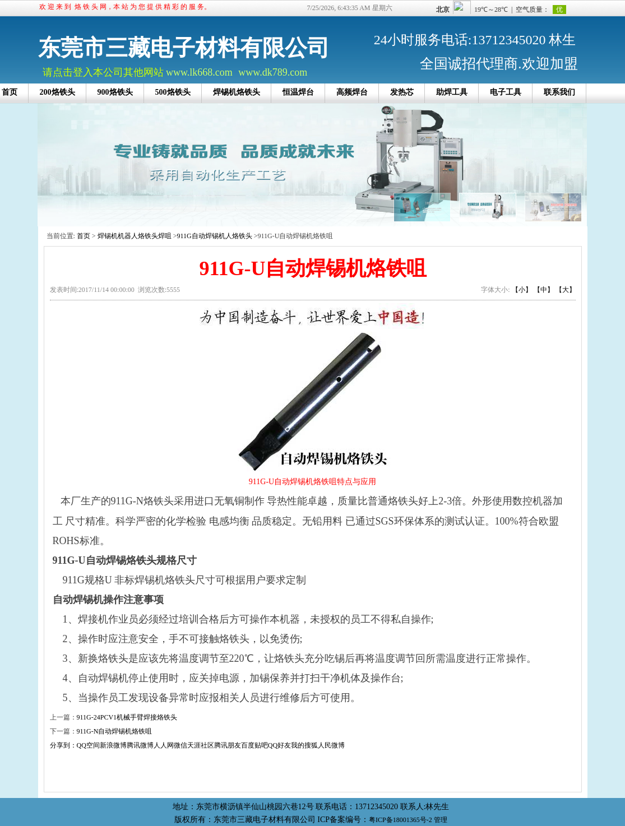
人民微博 (331, 745)
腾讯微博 (140, 745)
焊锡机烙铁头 (236, 92)
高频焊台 (352, 92)
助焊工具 (451, 92)
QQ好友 (279, 745)
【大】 (565, 290)
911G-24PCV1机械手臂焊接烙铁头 (127, 717)
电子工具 (505, 92)
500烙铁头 (173, 92)
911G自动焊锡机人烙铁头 (214, 236)
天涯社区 (200, 745)
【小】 (522, 290)
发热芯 (402, 92)
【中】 (544, 290)
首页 (83, 236)
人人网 (164, 745)
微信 (180, 745)
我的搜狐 (304, 745)
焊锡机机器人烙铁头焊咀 (135, 236)
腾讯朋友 (227, 745)
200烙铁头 (57, 92)
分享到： (63, 745)
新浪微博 (113, 745)
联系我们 (559, 92)
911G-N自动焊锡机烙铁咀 (114, 731)
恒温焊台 (298, 92)
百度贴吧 (254, 745)
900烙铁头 (115, 92)
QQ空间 (88, 745)
